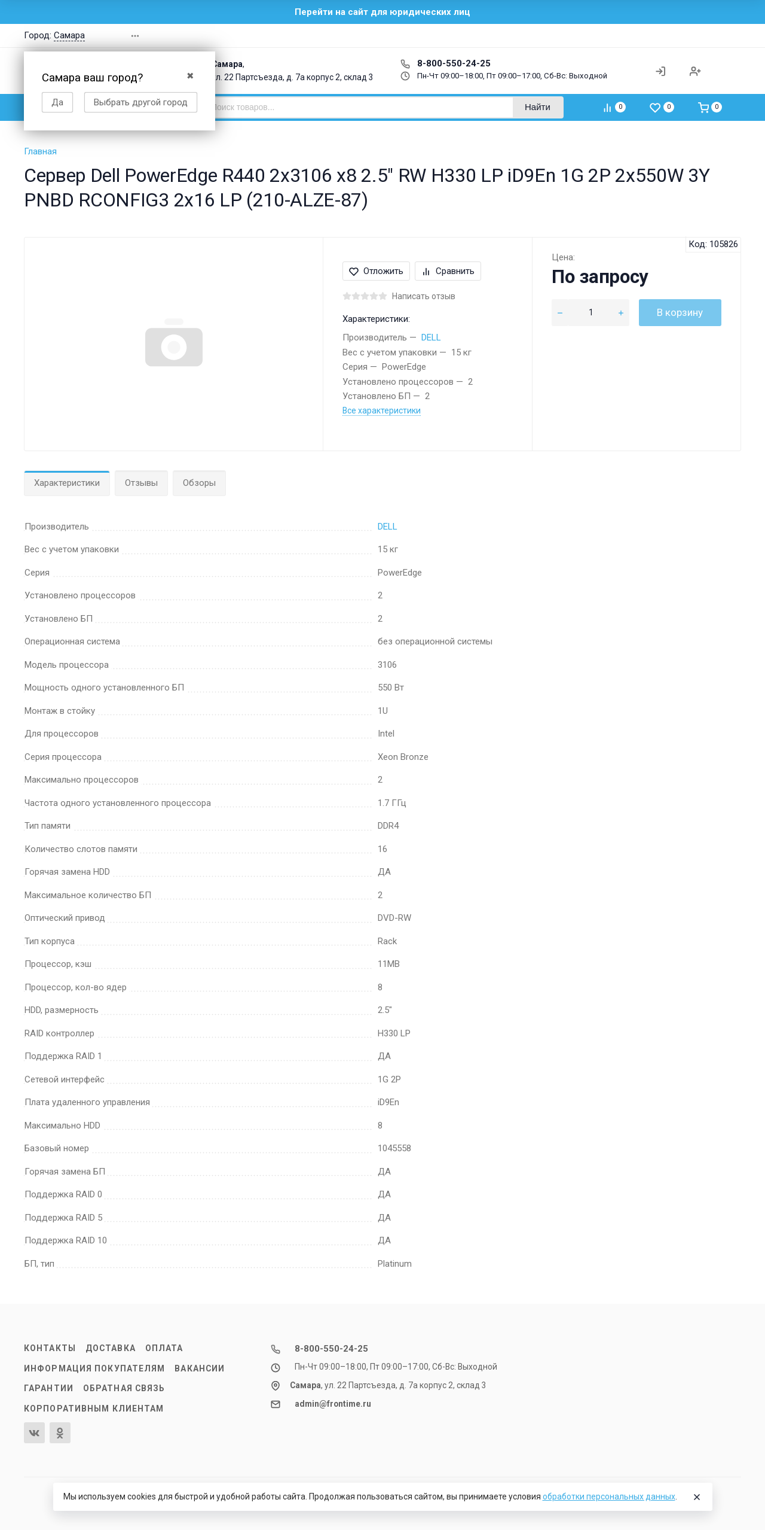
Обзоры (199, 482)
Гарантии (49, 1388)
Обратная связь (124, 1388)
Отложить (376, 271)
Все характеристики (381, 410)
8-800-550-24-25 (445, 63)
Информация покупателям (94, 1368)
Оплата (164, 1348)
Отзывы (141, 482)
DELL (431, 337)
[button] (630, 35)
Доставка (110, 1348)
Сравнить (448, 271)
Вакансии (200, 1368)
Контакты (50, 1348)
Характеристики (67, 482)
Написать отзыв (423, 296)
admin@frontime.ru (333, 1404)
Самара (69, 35)
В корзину (680, 312)
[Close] (697, 1497)
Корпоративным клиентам (94, 1408)
